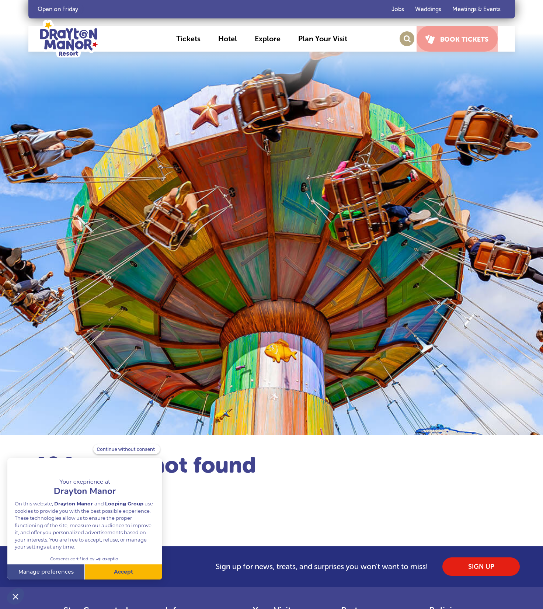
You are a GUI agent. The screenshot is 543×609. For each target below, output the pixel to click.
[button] (195, 39)
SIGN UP (481, 567)
